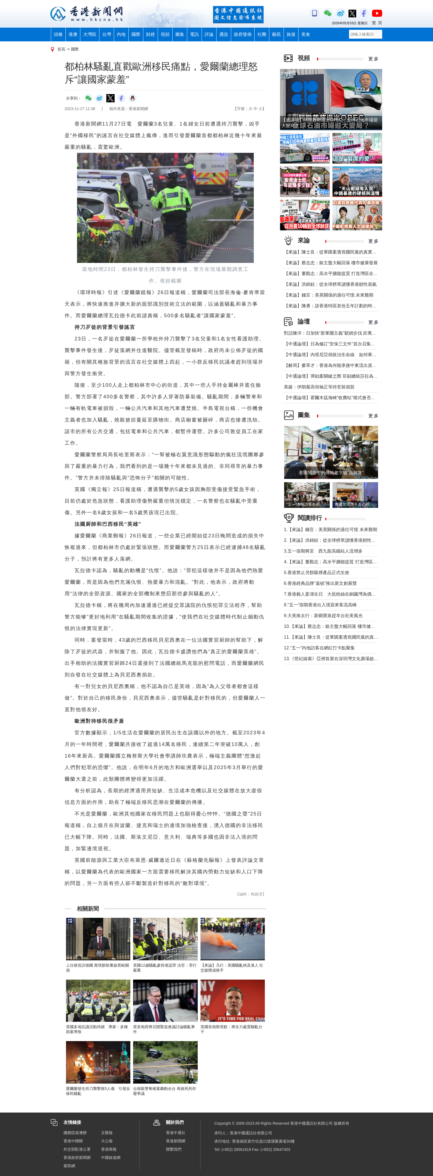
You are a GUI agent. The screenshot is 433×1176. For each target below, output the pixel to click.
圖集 (179, 34)
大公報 (107, 1141)
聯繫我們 (173, 1149)
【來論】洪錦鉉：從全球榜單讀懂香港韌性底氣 (330, 284)
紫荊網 (69, 1166)
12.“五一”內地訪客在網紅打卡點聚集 (319, 648)
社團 (261, 34)
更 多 (373, 59)
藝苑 (276, 34)
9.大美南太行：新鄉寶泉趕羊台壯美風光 (325, 615)
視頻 (165, 34)
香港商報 (109, 1149)
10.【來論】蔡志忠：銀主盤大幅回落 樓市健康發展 (334, 626)
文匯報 (107, 1132)
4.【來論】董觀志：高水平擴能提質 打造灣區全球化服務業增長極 (348, 561)
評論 (209, 34)
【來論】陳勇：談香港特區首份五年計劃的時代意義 (335, 305)
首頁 (61, 49)
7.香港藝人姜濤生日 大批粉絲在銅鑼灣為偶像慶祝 (334, 594)
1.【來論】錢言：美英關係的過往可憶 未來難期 (330, 529)
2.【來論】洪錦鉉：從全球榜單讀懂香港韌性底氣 (332, 540)
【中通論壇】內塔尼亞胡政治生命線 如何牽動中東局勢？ (341, 354)
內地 (121, 34)
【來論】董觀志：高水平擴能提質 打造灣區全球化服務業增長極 (346, 273)
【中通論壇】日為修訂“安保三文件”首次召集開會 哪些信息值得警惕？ (354, 344)
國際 (135, 34)
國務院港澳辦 (75, 1132)
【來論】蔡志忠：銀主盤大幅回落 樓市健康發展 (331, 262)
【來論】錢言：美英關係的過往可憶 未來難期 (328, 295)
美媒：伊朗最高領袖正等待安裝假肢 (319, 387)
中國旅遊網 (110, 1157)
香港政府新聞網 (77, 1157)
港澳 (72, 34)
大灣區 (89, 34)
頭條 (58, 34)
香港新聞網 (175, 1141)
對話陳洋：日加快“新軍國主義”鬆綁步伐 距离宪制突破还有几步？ (348, 333)
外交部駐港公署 (77, 1149)
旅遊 (291, 34)
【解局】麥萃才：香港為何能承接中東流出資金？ (332, 365)
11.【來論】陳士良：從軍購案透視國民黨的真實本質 (335, 637)
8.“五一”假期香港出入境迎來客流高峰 (320, 604)
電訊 (194, 34)
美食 (305, 34)
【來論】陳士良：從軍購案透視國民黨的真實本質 (332, 252)
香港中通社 (175, 1132)
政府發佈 (243, 34)
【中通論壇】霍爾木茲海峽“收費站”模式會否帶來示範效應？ (343, 397)
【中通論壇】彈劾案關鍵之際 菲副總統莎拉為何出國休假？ (342, 376)
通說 (223, 34)
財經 (150, 34)
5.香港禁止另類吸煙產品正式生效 (316, 572)
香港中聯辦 (73, 1141)
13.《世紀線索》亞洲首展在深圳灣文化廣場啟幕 (331, 658)
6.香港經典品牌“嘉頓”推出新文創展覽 (320, 583)
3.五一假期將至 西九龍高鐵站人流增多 (323, 551)
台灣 (106, 34)
